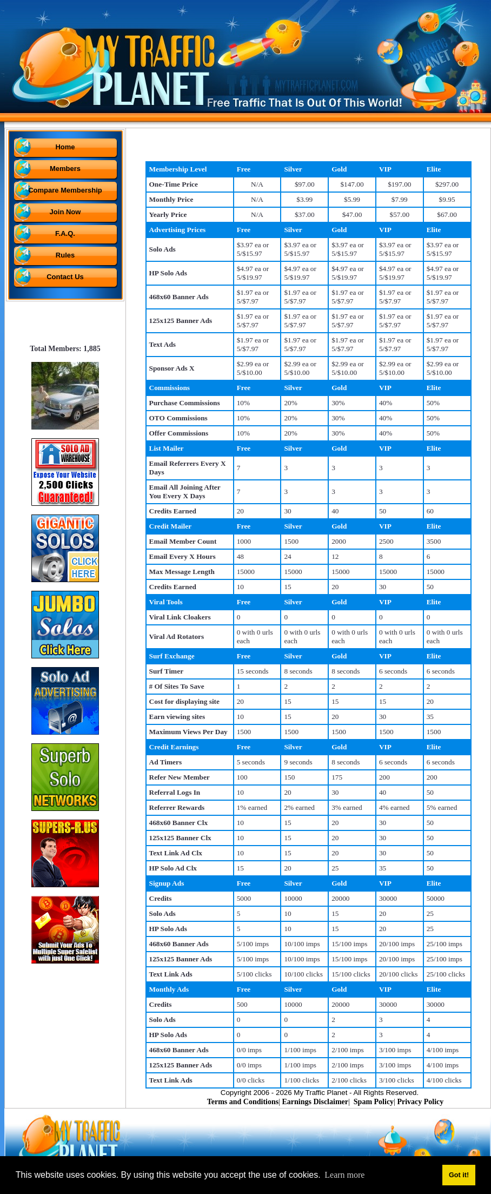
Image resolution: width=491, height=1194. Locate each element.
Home (65, 147)
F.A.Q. (65, 233)
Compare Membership (65, 190)
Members (65, 168)
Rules (65, 255)
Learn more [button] (344, 1174)
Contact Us (65, 277)
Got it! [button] (459, 1175)
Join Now (65, 212)
